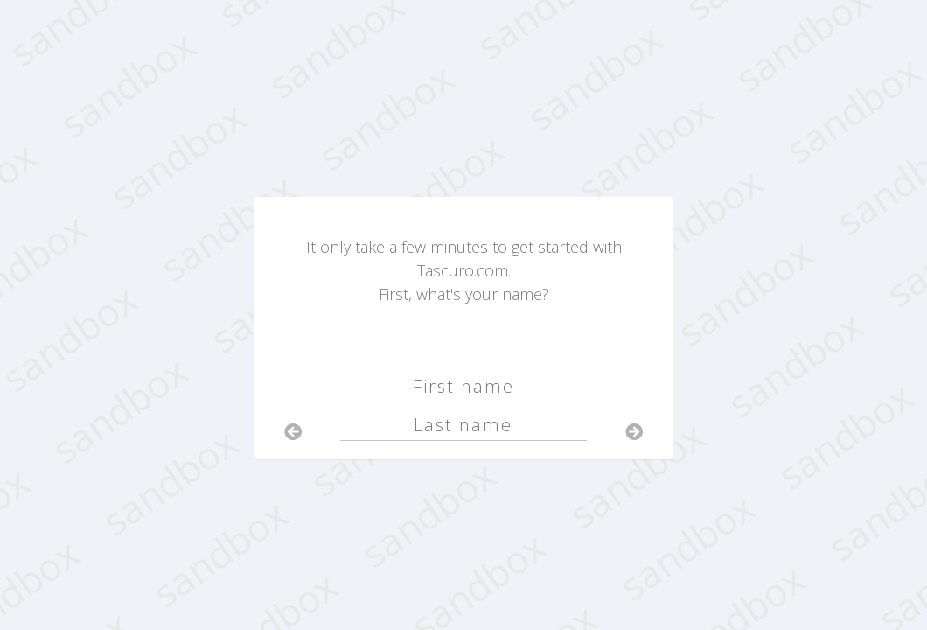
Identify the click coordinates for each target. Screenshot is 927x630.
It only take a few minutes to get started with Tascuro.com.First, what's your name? (464, 270)
